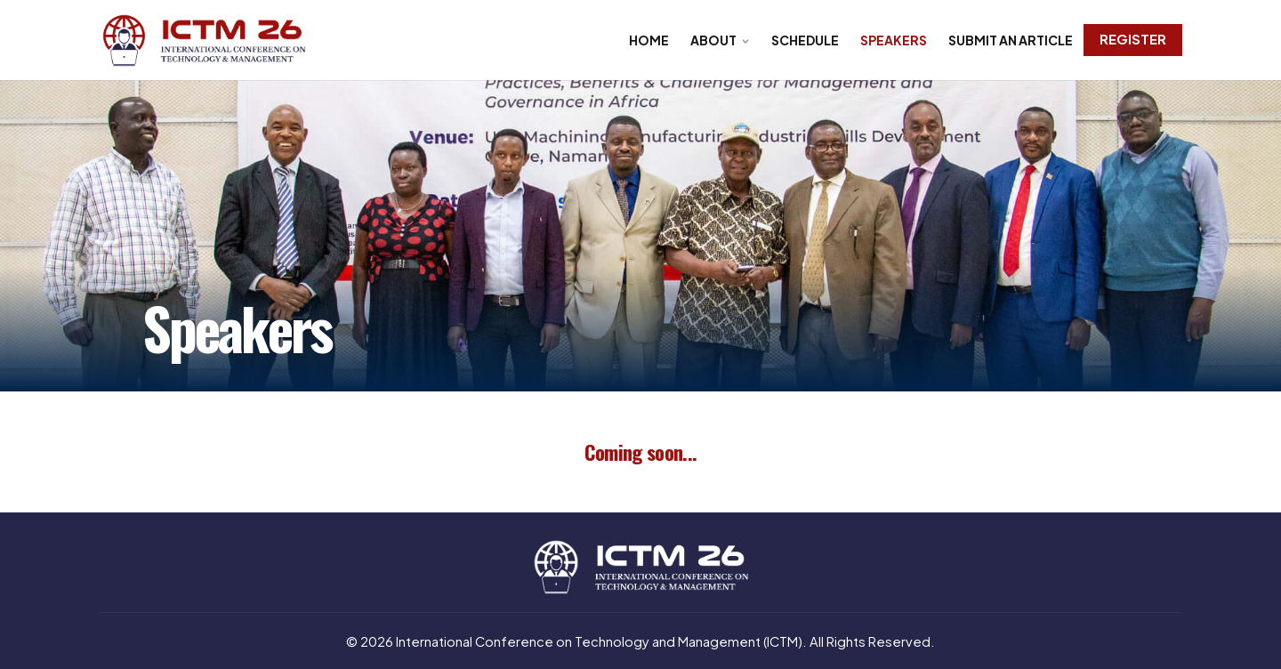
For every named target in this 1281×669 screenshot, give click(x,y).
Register (1133, 39)
